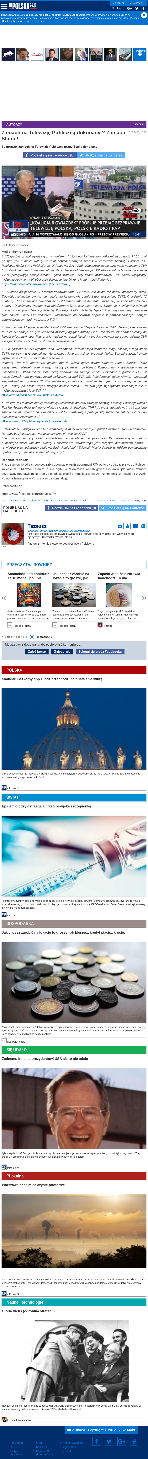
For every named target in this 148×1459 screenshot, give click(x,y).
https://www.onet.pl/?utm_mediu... (36, 283)
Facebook (96, 1437)
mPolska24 (76, 1426)
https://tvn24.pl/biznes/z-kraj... (33, 394)
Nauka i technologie (25, 1299)
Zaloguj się (118, 3)
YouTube (134, 1437)
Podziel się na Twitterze (101, 155)
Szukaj (115, 8)
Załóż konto (37, 651)
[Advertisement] (74, 91)
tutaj (42, 21)
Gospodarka (20, 921)
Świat (13, 796)
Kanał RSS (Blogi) (73, 1438)
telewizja (35, 500)
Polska (113, 500)
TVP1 (24, 500)
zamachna (62, 500)
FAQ (12, 1443)
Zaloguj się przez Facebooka (100, 651)
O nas (39, 1438)
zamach (13, 500)
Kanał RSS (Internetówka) (45, 1449)
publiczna (48, 500)
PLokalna (15, 1173)
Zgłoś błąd (69, 1443)
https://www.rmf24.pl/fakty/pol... (34, 421)
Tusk (84, 500)
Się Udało (17, 1047)
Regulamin (16, 1438)
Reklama (41, 1443)
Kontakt (67, 1447)
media (75, 500)
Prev (4, 597)
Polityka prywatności (17, 1449)
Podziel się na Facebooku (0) (50, 155)
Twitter (109, 1437)
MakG (131, 1426)
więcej (138, 124)
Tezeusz (59, 530)
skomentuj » (44, 636)
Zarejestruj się (135, 3)
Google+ (121, 1437)
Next (144, 597)
